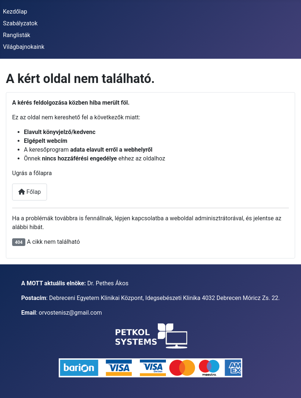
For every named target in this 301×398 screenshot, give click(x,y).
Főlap (29, 191)
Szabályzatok (20, 23)
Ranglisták (16, 35)
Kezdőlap (15, 11)
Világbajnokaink (23, 46)
